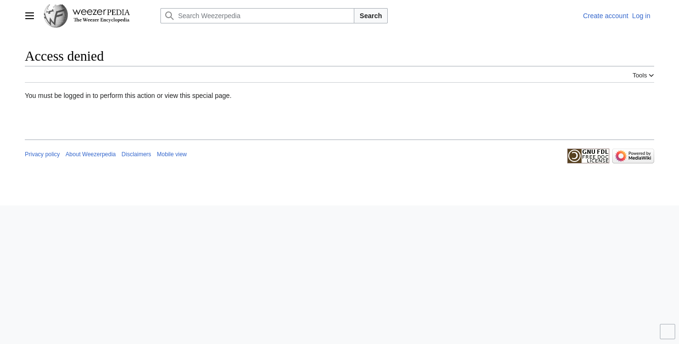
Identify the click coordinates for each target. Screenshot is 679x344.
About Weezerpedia (90, 154)
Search (371, 16)
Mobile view (172, 154)
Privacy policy (42, 154)
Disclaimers (136, 154)
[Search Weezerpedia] (257, 15)
